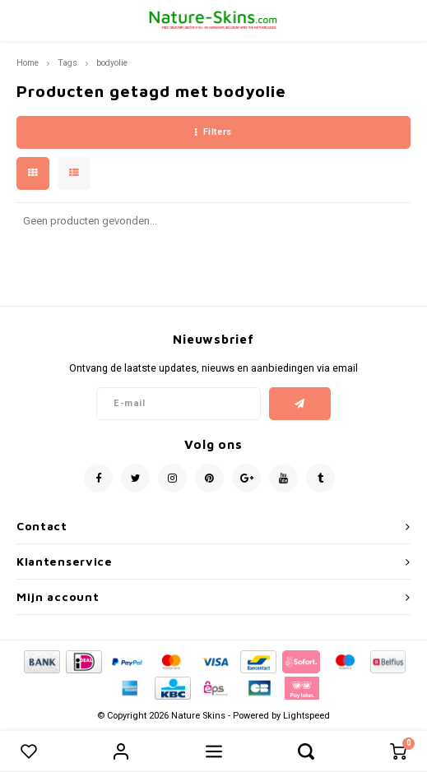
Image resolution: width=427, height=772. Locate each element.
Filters (213, 132)
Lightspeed (306, 716)
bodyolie (112, 63)
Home (27, 63)
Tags (67, 63)
